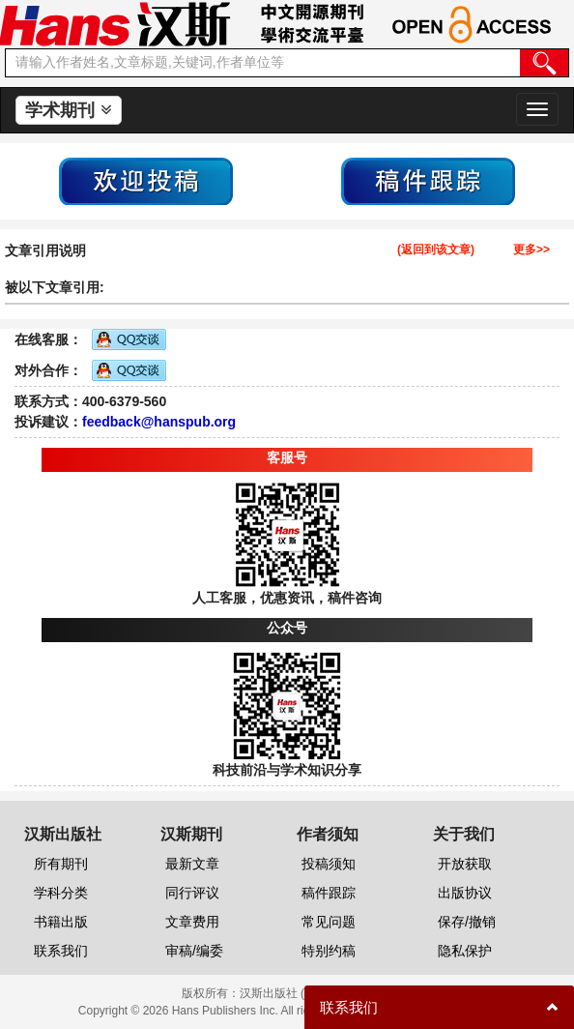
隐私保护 (465, 950)
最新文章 (192, 863)
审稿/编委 (194, 950)
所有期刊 (61, 863)
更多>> (531, 250)
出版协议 (465, 892)
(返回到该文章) (435, 250)
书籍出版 (61, 921)
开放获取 (465, 863)
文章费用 (192, 921)
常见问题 (328, 921)
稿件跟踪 (328, 892)
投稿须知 (328, 863)
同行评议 (192, 892)
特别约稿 (328, 950)
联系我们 (61, 950)
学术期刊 (68, 110)
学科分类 (61, 892)
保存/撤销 (467, 921)
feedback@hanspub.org (159, 421)
